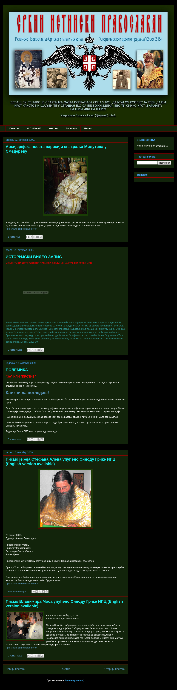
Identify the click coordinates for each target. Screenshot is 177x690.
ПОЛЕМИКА (17, 370)
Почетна (14, 128)
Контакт (53, 128)
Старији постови (114, 668)
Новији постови (15, 668)
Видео (88, 128)
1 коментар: (14, 236)
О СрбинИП (34, 128)
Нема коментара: (17, 591)
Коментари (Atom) (74, 680)
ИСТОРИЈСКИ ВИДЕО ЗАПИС (34, 257)
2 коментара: (15, 655)
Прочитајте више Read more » (22, 228)
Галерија (71, 128)
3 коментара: (15, 349)
